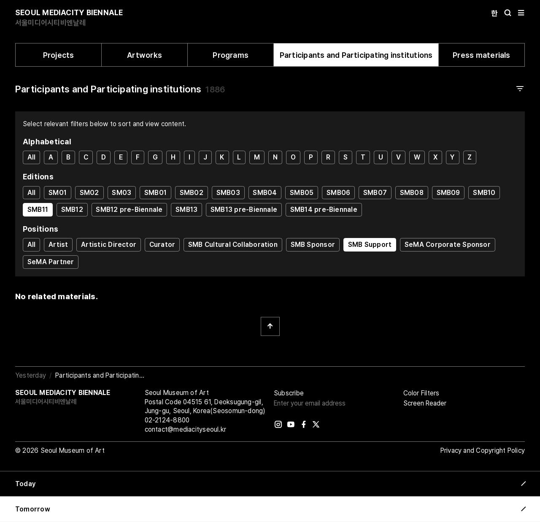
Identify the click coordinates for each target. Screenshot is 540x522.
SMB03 (228, 193)
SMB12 (72, 210)
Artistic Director (108, 245)
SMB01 (155, 193)
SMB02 (191, 193)
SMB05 (301, 193)
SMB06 (338, 193)
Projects (58, 55)
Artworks (144, 55)
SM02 (89, 193)
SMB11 (37, 210)
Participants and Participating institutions (356, 55)
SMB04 (265, 193)
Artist (58, 245)
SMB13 (186, 210)
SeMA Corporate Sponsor (448, 245)
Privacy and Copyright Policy (482, 450)
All (31, 157)
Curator (162, 245)
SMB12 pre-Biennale (129, 210)
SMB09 (448, 193)
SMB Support (370, 245)
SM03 (121, 193)
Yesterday (30, 375)
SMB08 (412, 193)
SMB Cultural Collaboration (233, 245)
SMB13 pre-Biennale (244, 210)
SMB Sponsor (313, 245)
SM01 (58, 193)
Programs (230, 55)
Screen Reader (424, 403)
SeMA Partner (50, 262)
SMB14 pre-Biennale (323, 210)
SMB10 (484, 193)
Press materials (481, 55)
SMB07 (375, 193)
